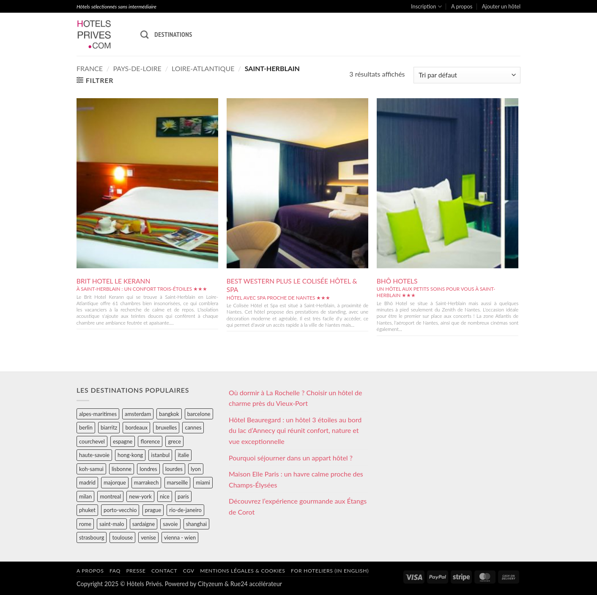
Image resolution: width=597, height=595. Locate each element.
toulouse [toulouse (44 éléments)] (122, 537)
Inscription (426, 7)
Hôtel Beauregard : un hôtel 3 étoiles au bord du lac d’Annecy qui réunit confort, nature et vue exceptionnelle (295, 430)
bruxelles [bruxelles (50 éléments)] (166, 427)
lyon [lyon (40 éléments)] (196, 469)
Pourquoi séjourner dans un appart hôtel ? (291, 458)
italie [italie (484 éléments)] (183, 455)
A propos (461, 6)
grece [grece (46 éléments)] (174, 441)
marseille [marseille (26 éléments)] (177, 482)
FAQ (115, 570)
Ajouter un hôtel (501, 6)
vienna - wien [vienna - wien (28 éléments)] (180, 537)
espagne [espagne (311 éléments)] (122, 441)
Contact (164, 570)
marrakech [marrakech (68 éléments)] (146, 482)
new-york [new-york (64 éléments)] (140, 496)
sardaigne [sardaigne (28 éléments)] (143, 524)
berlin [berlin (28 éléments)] (86, 427)
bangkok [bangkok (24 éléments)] (169, 413)
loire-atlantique (203, 68)
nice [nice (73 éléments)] (165, 496)
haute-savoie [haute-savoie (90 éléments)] (94, 455)
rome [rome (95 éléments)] (85, 524)
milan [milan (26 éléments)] (85, 496)
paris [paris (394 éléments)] (183, 496)
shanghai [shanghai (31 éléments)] (196, 524)
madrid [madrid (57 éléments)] (87, 482)
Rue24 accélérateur (256, 583)
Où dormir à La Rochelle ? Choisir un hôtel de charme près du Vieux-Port (295, 398)
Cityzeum (210, 583)
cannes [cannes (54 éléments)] (193, 427)
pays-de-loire (137, 68)
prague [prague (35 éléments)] (153, 510)
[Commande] (467, 75)
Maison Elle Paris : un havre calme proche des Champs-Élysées (296, 479)
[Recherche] (144, 34)
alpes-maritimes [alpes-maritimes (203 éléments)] (98, 413)
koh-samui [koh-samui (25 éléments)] (91, 469)
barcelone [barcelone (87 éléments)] (199, 413)
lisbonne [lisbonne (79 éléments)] (121, 469)
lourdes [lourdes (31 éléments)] (174, 469)
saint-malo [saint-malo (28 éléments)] (111, 524)
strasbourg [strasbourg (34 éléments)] (91, 537)
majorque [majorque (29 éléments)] (115, 482)
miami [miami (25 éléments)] (203, 482)
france (90, 68)
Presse (135, 570)
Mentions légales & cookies (242, 570)
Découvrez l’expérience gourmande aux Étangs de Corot (298, 506)
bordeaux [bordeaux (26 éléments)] (136, 427)
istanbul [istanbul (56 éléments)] (160, 455)
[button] (95, 80)
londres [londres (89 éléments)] (148, 469)
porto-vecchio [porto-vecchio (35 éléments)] (120, 510)
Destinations (173, 34)
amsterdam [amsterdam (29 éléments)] (138, 413)
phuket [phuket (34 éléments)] (87, 510)
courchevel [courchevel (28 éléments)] (92, 441)
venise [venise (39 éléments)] (148, 537)
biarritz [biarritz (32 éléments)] (109, 427)
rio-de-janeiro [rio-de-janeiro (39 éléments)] (185, 510)
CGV (188, 570)
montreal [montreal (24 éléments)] (110, 496)
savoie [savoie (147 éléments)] (170, 524)
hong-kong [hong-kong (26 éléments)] (130, 455)
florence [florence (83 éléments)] (150, 441)
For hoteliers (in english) (330, 570)
